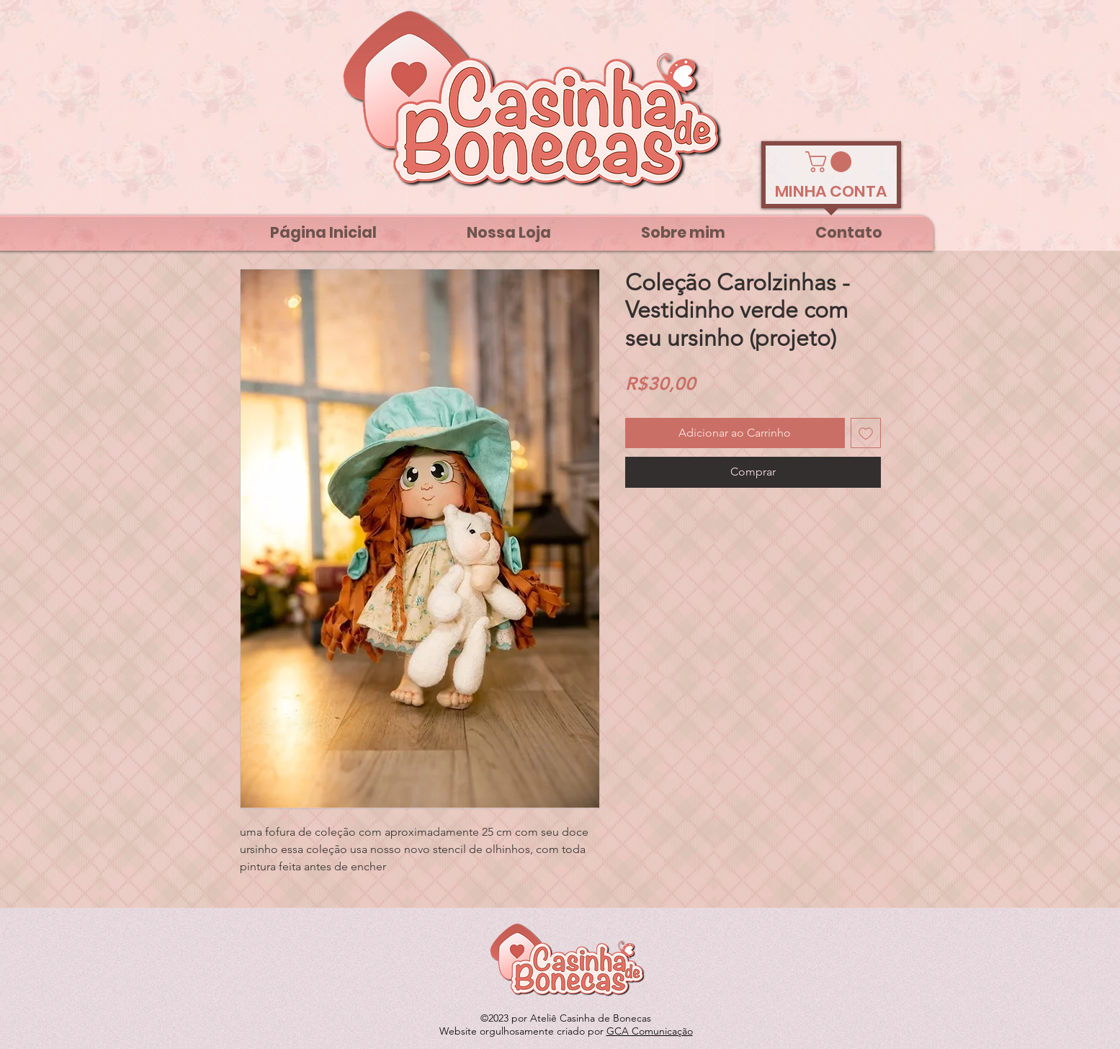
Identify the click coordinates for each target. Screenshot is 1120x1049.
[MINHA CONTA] (831, 191)
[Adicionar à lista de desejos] (866, 433)
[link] (830, 161)
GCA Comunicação (649, 1031)
